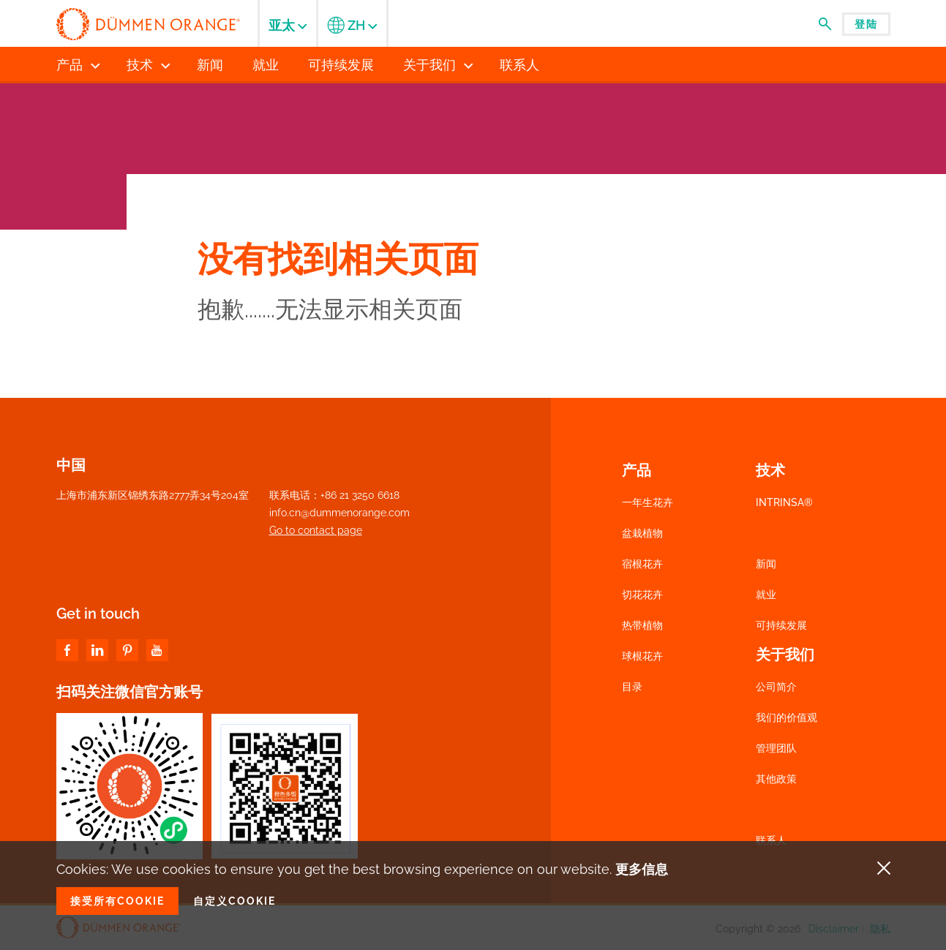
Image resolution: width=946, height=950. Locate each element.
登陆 (866, 24)
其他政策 (776, 779)
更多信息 (641, 869)
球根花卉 (642, 656)
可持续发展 (781, 625)
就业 (766, 594)
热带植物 (642, 625)
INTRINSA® (784, 502)
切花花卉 (642, 594)
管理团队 (776, 748)
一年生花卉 (647, 502)
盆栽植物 (642, 533)
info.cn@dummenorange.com (339, 513)
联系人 (771, 840)
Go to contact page (315, 530)
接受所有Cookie (117, 901)
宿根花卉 (642, 564)
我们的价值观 (786, 717)
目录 (632, 687)
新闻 (766, 564)
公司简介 (776, 687)
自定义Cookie (234, 901)
